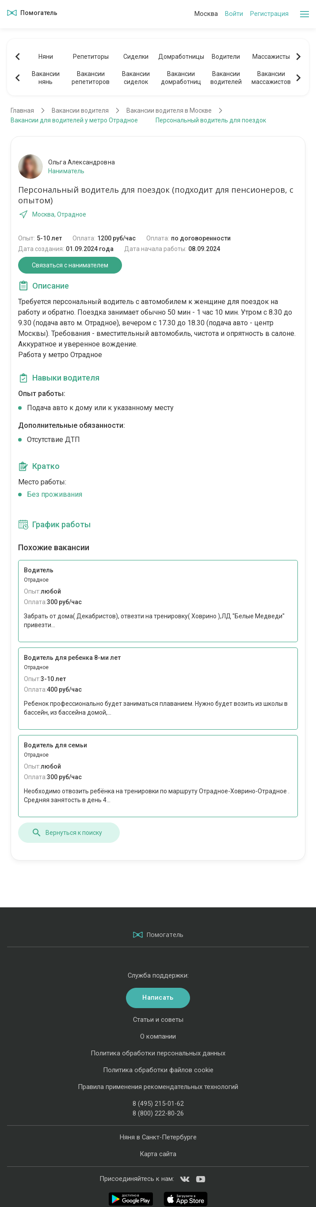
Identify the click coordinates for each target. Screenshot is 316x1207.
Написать (157, 997)
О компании (158, 1036)
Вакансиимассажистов (271, 77)
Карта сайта (158, 1154)
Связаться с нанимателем (70, 265)
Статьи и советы (158, 1020)
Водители (226, 56)
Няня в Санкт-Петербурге (158, 1137)
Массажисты (271, 56)
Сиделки (135, 56)
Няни (45, 56)
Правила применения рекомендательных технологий (158, 1087)
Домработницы (180, 56)
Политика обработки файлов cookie (158, 1070)
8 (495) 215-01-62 (158, 1104)
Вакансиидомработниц (181, 77)
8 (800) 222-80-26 (158, 1113)
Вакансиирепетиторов (91, 77)
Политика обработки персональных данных (158, 1053)
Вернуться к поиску (66, 832)
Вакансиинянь (46, 77)
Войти (234, 14)
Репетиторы (91, 56)
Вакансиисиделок (136, 77)
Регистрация (269, 14)
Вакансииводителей (226, 77)
